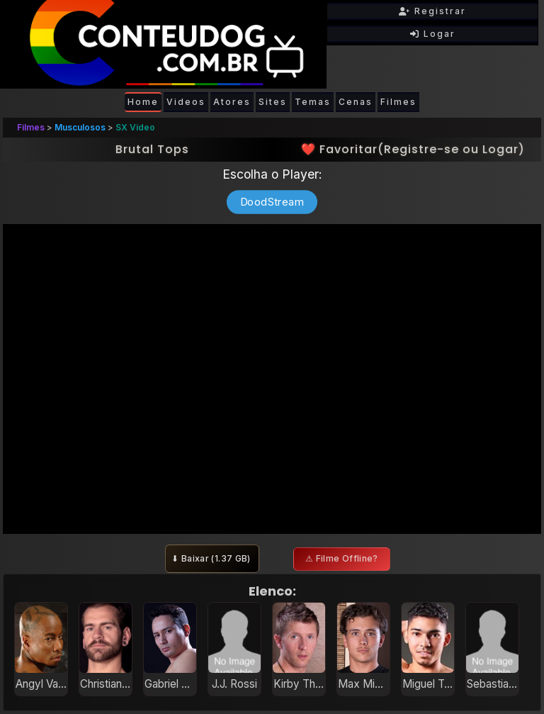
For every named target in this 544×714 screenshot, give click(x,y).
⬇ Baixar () (212, 558)
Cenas (356, 101)
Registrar (432, 11)
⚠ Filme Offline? (341, 558)
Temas (313, 101)
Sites (273, 101)
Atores (232, 101)
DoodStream (272, 202)
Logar (432, 33)
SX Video (135, 127)
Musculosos (80, 127)
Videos (185, 101)
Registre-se (421, 149)
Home (143, 101)
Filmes (398, 101)
